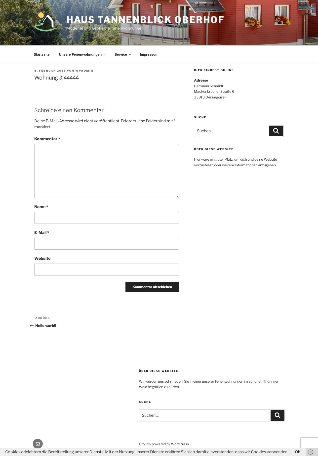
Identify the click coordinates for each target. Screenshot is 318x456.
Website (42, 258)
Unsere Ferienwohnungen (82, 54)
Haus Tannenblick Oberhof (145, 19)
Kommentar (47, 139)
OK (298, 452)
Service (123, 54)
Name (41, 206)
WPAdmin (84, 70)
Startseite (42, 54)
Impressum (149, 54)
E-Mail (41, 232)
